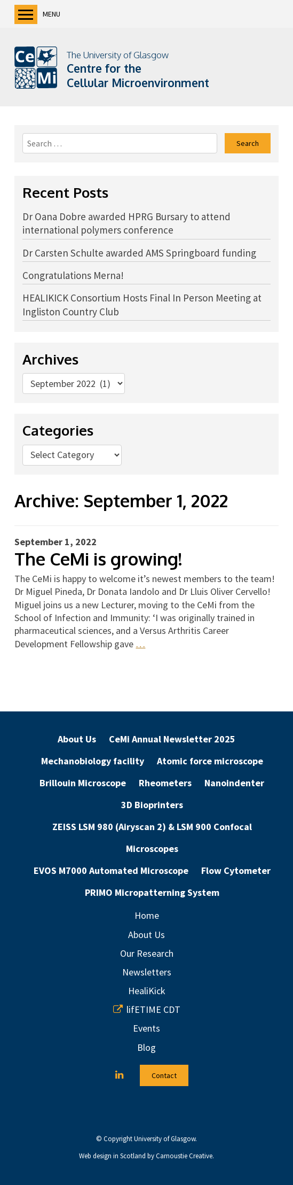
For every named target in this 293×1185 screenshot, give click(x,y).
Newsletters (146, 972)
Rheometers (165, 783)
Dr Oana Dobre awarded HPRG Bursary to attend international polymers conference (126, 223)
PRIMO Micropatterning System (152, 892)
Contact (164, 1075)
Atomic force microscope (210, 761)
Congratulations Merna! (73, 275)
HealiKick (146, 991)
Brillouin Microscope (82, 783)
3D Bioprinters (152, 805)
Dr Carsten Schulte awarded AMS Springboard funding (139, 252)
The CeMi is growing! (98, 559)
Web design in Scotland (112, 1155)
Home (146, 915)
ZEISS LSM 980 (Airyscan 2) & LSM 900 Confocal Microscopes (152, 837)
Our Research (146, 953)
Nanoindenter (234, 783)
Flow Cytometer (236, 870)
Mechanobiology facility (92, 761)
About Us (77, 739)
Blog (146, 1047)
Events (146, 1028)
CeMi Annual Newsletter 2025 (172, 739)
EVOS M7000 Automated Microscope (111, 870)
